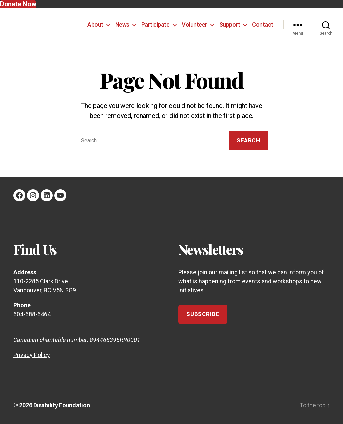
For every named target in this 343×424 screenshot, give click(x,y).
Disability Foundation (61, 405)
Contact (262, 24)
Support (229, 24)
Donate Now (18, 4)
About (95, 24)
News (122, 24)
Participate (155, 24)
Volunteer (194, 24)
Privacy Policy (31, 354)
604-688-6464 (32, 314)
